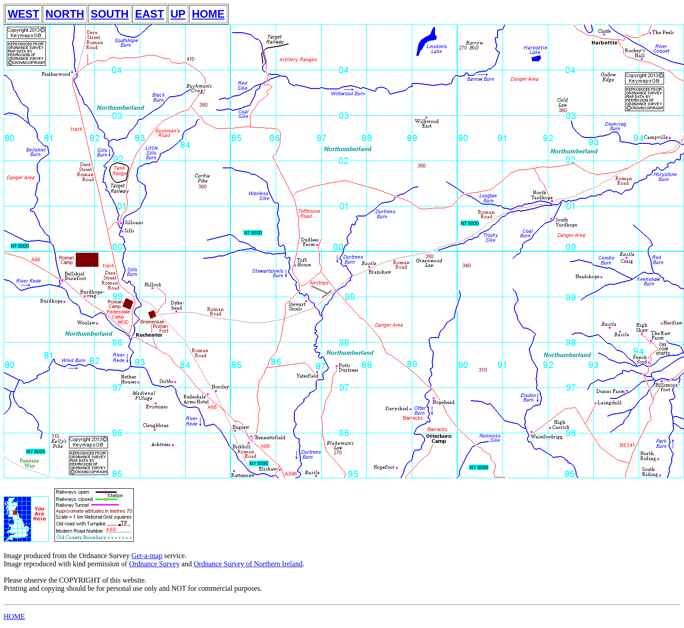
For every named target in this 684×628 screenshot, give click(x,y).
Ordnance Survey (154, 564)
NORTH (64, 14)
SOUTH (110, 14)
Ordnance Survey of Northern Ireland (248, 564)
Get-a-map (147, 555)
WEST (23, 14)
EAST (149, 14)
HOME (208, 14)
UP (178, 14)
